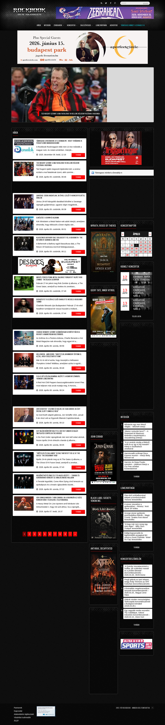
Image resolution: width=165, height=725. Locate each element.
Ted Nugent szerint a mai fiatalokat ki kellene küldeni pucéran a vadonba (57, 163)
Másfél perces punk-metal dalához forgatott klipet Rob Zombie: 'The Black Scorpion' (59, 278)
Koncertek (72, 25)
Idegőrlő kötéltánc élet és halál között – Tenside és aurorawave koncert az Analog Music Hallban (57, 476)
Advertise (114, 25)
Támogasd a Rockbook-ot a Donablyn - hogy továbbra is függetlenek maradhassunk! (59, 141)
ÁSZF (16, 721)
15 (132, 248)
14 (127, 248)
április (136, 234)
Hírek (39, 25)
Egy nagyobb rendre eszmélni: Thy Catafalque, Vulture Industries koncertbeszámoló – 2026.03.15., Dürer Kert (137, 613)
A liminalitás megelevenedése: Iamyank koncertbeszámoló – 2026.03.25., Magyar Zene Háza (137, 591)
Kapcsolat (18, 711)
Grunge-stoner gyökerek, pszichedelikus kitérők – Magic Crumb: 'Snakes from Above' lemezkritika (137, 516)
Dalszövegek (86, 25)
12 (150, 245)
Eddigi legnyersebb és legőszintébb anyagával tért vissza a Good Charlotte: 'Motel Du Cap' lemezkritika (137, 536)
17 (141, 248)
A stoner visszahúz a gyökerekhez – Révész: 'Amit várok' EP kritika (136, 506)
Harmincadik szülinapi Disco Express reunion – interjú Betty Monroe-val (137, 455)
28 (127, 255)
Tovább (136, 476)
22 (132, 252)
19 (150, 248)
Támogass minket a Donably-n (132, 25)
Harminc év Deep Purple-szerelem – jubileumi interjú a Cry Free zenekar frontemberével (136, 465)
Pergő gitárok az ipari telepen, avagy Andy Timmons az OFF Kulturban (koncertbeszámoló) (137, 581)
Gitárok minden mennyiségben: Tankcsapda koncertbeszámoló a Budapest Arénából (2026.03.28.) (137, 602)
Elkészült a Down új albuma (47, 217)
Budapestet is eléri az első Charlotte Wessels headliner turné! (59, 300)
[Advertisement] (49, 187)
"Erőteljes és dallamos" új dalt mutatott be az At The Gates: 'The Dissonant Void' (58, 454)
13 (123, 248)
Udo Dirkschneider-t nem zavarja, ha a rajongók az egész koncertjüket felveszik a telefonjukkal (59, 498)
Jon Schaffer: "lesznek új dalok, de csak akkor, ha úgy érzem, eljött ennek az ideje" (58, 409)
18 (145, 248)
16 (136, 248)
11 (145, 245)
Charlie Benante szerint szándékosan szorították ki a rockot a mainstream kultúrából (58, 333)
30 (136, 255)
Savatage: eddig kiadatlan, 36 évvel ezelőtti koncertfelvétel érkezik (60, 196)
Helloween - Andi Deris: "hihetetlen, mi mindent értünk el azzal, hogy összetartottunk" (58, 355)
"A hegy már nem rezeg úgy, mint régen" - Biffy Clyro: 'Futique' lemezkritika (136, 526)
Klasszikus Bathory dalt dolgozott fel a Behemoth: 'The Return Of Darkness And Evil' (59, 238)
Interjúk (47, 25)
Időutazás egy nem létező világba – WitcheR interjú (135, 425)
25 (145, 252)
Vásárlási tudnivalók (22, 717)
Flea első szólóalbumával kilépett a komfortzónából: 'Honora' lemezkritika (58, 377)
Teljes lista (136, 316)
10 (141, 245)
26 (150, 252)
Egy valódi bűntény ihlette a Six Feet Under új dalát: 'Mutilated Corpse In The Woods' (57, 432)
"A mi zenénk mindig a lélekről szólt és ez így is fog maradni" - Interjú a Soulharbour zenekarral (137, 445)
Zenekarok (59, 25)
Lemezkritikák (101, 25)
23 (136, 252)
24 (141, 252)
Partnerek (18, 708)
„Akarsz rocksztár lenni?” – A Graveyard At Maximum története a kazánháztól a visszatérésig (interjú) (136, 434)
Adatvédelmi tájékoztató (24, 714)
